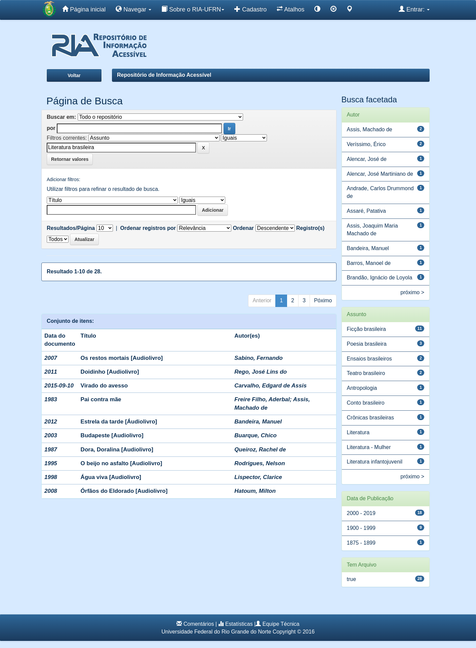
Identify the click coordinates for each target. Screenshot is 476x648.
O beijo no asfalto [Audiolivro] (121, 463)
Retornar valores (69, 159)
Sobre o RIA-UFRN (192, 9)
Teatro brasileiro (366, 373)
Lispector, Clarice (258, 477)
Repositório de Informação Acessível (164, 75)
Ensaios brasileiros (369, 359)
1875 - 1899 (361, 543)
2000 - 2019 (361, 513)
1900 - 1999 (361, 528)
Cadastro (250, 9)
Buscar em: (61, 117)
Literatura (358, 432)
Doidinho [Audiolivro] (110, 372)
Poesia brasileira (367, 344)
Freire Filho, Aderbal (262, 399)
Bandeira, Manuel (258, 421)
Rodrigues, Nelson (259, 463)
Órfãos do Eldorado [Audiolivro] (124, 491)
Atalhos (290, 9)
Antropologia (362, 388)
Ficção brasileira (366, 329)
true (351, 579)
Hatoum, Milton (255, 491)
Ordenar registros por (148, 228)
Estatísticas (239, 624)
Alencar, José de (367, 159)
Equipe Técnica (281, 624)
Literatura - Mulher (369, 447)
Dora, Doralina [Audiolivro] (117, 449)
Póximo (323, 300)
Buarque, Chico (255, 435)
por (51, 128)
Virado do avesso (104, 385)
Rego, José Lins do (260, 372)
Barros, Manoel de (369, 263)
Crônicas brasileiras (370, 417)
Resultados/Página (71, 228)
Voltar (74, 75)
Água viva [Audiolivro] (111, 477)
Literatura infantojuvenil (374, 462)
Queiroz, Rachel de (260, 449)
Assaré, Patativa (366, 211)
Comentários (199, 624)
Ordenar (243, 228)
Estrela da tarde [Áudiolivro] (119, 421)
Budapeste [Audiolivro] (112, 435)
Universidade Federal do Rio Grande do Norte (216, 632)
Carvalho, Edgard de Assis (270, 385)
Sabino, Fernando (258, 358)
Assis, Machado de (369, 129)
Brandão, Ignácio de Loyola (379, 277)
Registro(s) (310, 228)
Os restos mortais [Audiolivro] (122, 358)
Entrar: (414, 9)
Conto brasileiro (366, 403)
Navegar (133, 9)
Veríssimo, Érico (366, 144)
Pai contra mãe (101, 399)
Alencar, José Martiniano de (380, 174)
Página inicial (84, 9)
